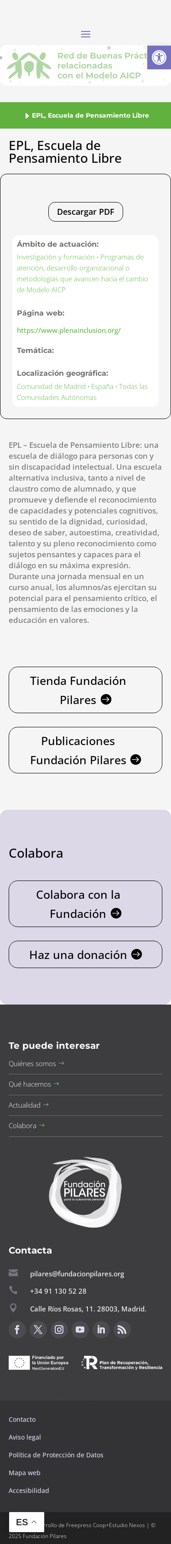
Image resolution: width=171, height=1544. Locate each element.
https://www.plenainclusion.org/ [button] (69, 330)
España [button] (102, 386)
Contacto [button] (23, 1419)
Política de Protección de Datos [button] (57, 1455)
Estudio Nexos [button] (127, 1525)
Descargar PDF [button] (85, 211)
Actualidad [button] (25, 1104)
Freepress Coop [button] (86, 1525)
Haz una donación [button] (78, 954)
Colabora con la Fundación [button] (78, 904)
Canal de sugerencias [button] (53, 1392)
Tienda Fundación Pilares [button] (78, 690)
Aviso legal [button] (26, 1437)
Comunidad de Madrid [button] (51, 386)
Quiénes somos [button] (32, 1063)
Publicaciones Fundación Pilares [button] (78, 750)
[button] (159, 57)
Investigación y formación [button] (56, 256)
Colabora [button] (22, 1125)
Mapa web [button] (25, 1472)
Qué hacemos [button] (30, 1083)
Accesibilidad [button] (29, 1490)
